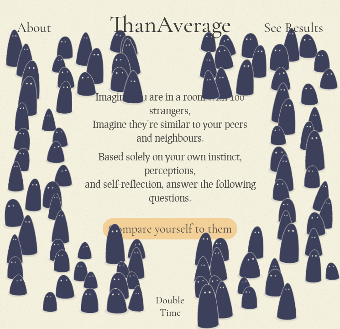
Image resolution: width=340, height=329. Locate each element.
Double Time (170, 306)
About (34, 27)
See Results (293, 27)
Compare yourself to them (170, 229)
